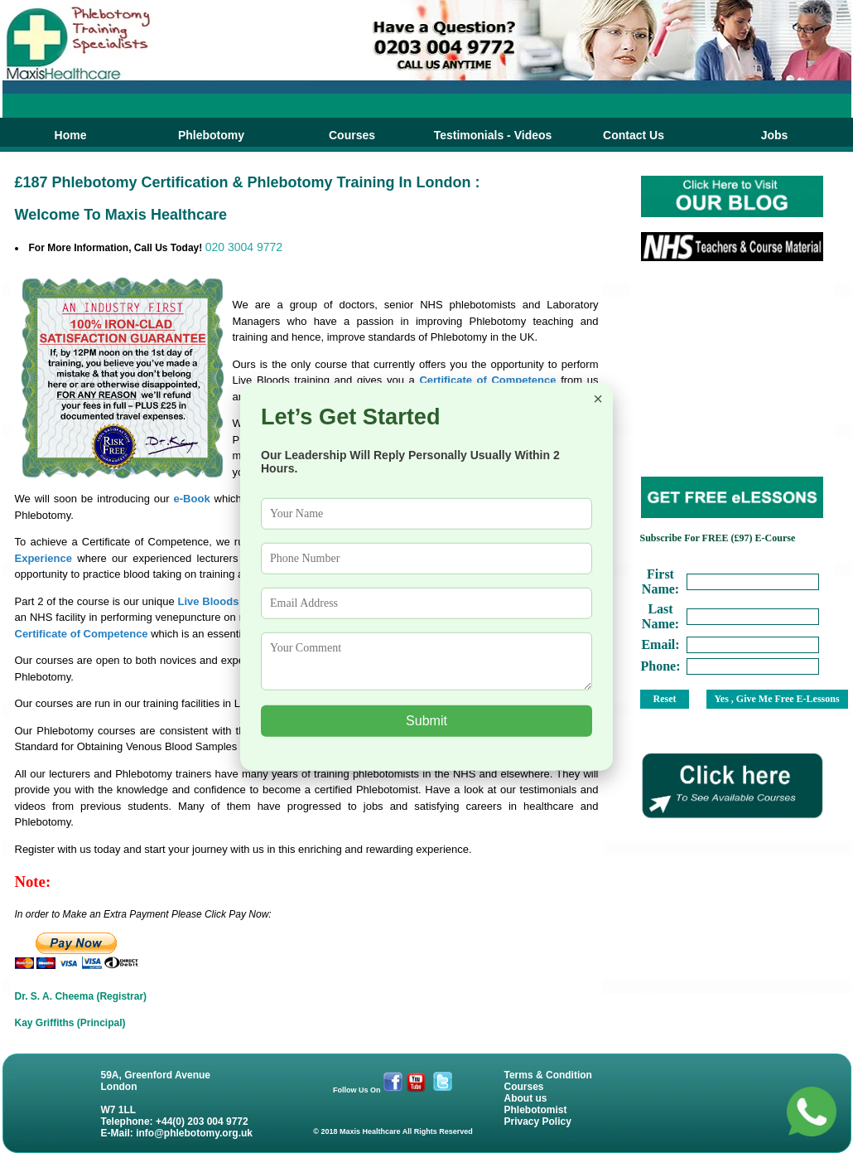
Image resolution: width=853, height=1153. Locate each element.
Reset (665, 699)
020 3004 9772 (243, 247)
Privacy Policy (537, 1121)
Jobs (774, 135)
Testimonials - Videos (493, 135)
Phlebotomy (211, 135)
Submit (426, 721)
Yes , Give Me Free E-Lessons (777, 699)
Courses (352, 135)
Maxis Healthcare (370, 1131)
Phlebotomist (535, 1110)
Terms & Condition (548, 1075)
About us (525, 1098)
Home (71, 135)
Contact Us (633, 135)
